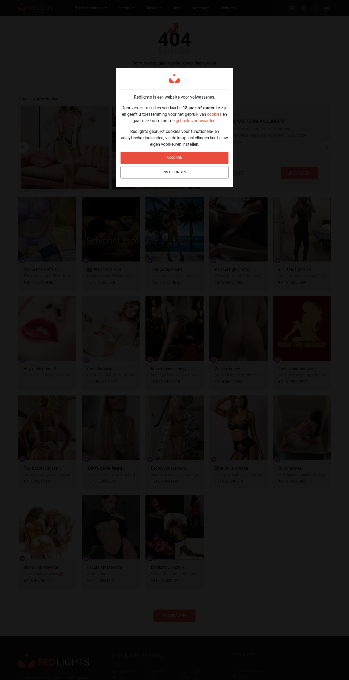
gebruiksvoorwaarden (195, 120)
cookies (214, 114)
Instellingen (174, 172)
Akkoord (174, 157)
